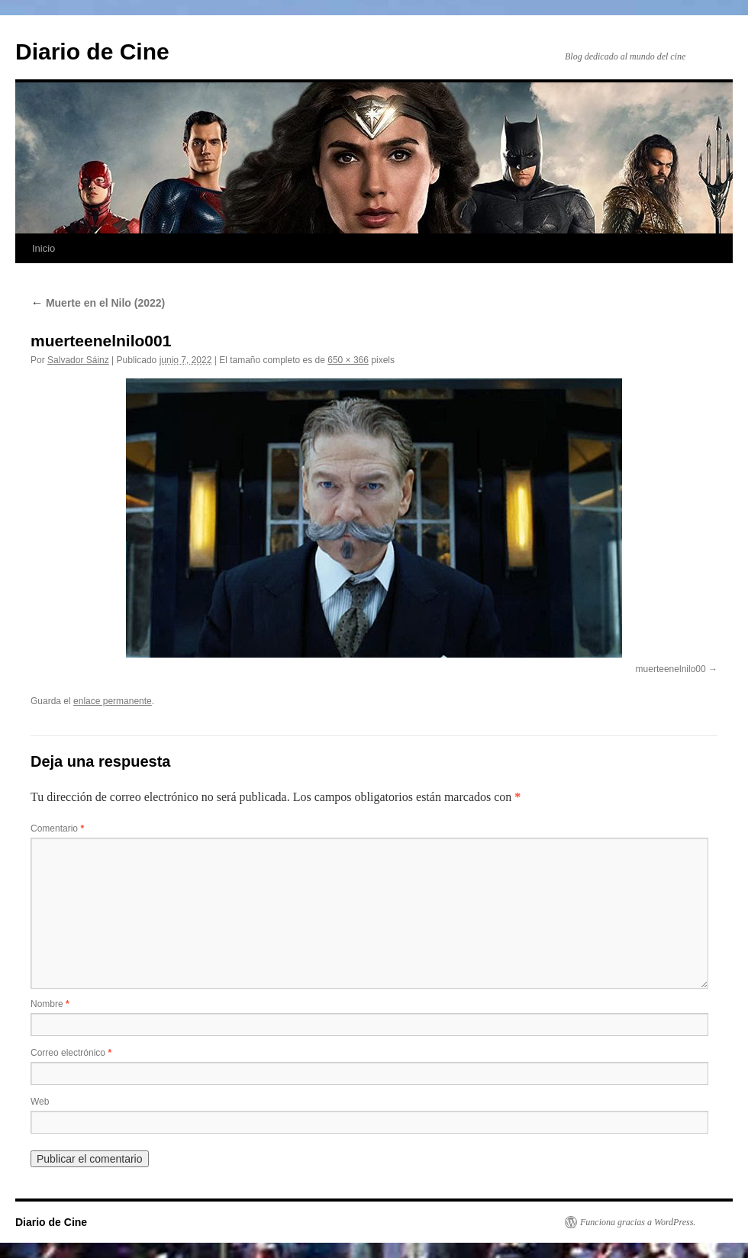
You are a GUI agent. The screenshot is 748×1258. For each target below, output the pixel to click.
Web (40, 1101)
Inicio (43, 248)
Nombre (50, 1004)
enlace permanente (112, 701)
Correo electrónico (71, 1052)
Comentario (57, 828)
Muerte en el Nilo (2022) (98, 303)
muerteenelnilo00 (671, 669)
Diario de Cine (92, 51)
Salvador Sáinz (78, 360)
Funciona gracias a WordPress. (637, 1222)
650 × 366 (348, 360)
